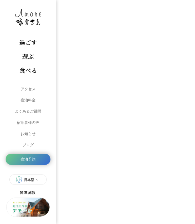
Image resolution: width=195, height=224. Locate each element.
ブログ (28, 145)
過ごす (28, 42)
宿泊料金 (28, 100)
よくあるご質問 (28, 111)
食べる (28, 70)
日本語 (28, 179)
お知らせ (28, 134)
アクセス (28, 89)
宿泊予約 (28, 159)
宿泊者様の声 (28, 122)
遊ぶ (28, 56)
